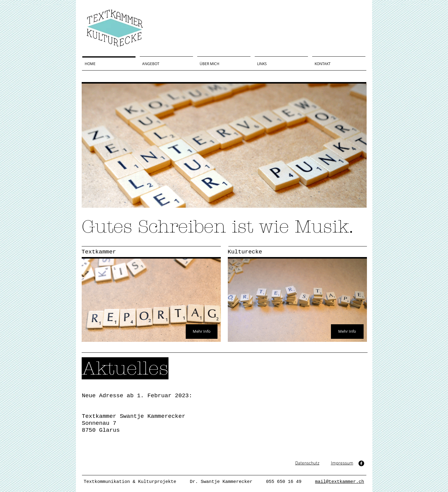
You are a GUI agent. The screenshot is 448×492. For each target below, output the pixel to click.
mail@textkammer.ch (339, 481)
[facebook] (361, 463)
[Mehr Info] (201, 331)
